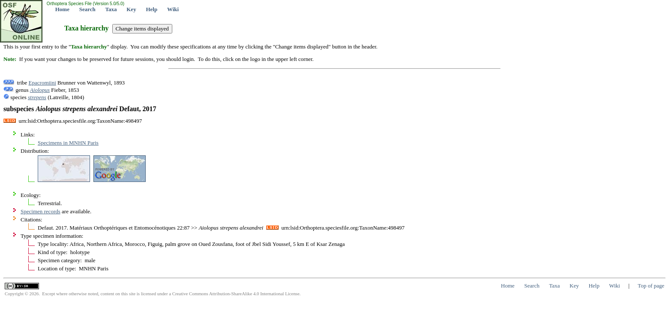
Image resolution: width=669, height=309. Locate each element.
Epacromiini (42, 82)
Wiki (173, 9)
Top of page (651, 285)
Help (151, 9)
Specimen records (40, 211)
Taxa (111, 9)
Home (62, 9)
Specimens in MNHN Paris (68, 142)
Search (87, 9)
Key (131, 9)
